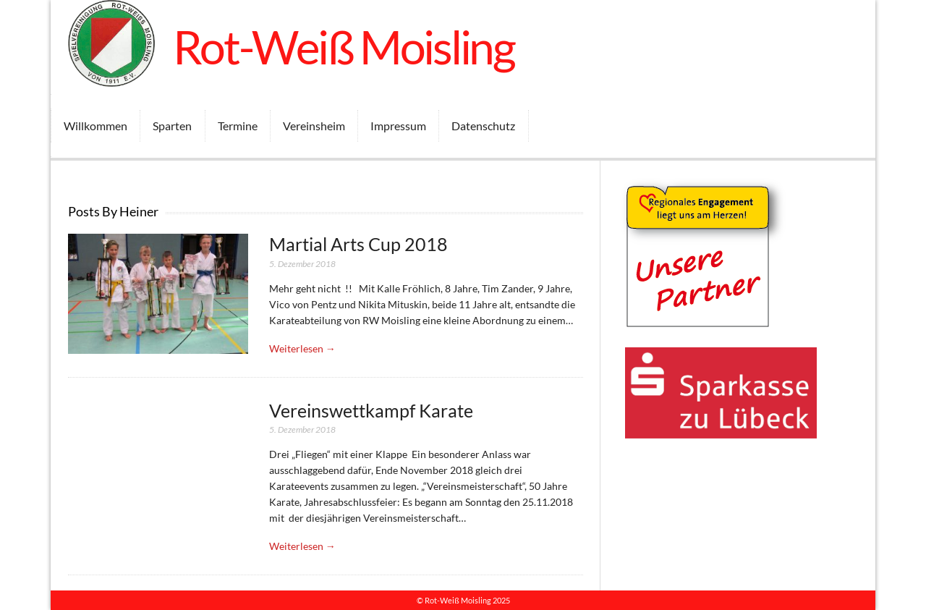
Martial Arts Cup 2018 (358, 244)
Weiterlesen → (302, 348)
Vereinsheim (314, 125)
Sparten (172, 125)
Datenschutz (483, 125)
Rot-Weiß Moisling (344, 47)
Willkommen (95, 125)
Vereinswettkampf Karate (371, 410)
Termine (238, 125)
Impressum (398, 125)
